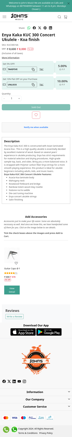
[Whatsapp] (29, 27)
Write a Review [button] (14, 316)
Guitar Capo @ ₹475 (12, 268)
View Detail (12, 290)
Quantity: (6, 93)
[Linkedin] (14, 382)
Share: (22, 28)
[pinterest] (45, 27)
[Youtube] (19, 382)
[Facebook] (4, 382)
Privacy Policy (45, 433)
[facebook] (34, 27)
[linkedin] (50, 27)
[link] (59, 17)
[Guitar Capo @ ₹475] (12, 255)
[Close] (68, 3)
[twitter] (39, 27)
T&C (41, 69)
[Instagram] (24, 382)
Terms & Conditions (28, 433)
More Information (10, 57)
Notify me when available (36, 127)
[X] (9, 382)
